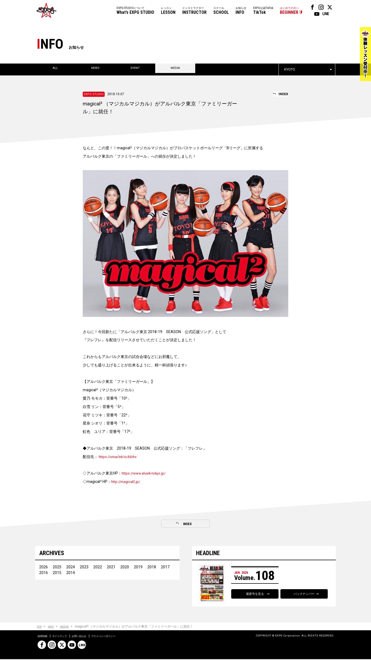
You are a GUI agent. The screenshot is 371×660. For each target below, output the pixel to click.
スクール (221, 10)
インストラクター (194, 10)
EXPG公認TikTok (263, 10)
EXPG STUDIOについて (135, 10)
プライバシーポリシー (120, 637)
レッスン (168, 10)
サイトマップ (65, 637)
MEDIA (68, 627)
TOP (40, 627)
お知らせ (241, 10)
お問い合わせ (89, 637)
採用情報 (44, 637)
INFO (53, 627)
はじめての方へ (289, 10)
